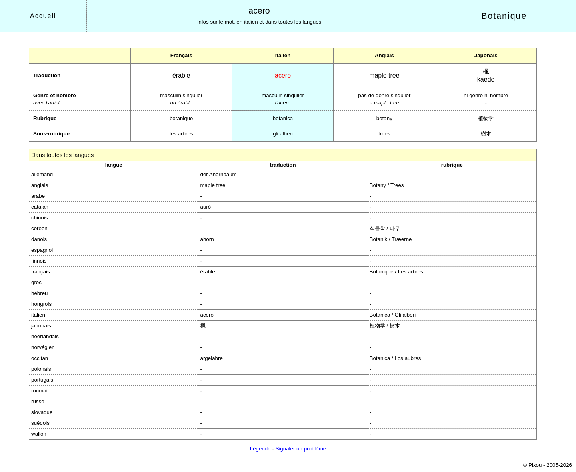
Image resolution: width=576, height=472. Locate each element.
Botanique (504, 16)
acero (259, 11)
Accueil (43, 15)
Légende (260, 449)
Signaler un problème (301, 449)
